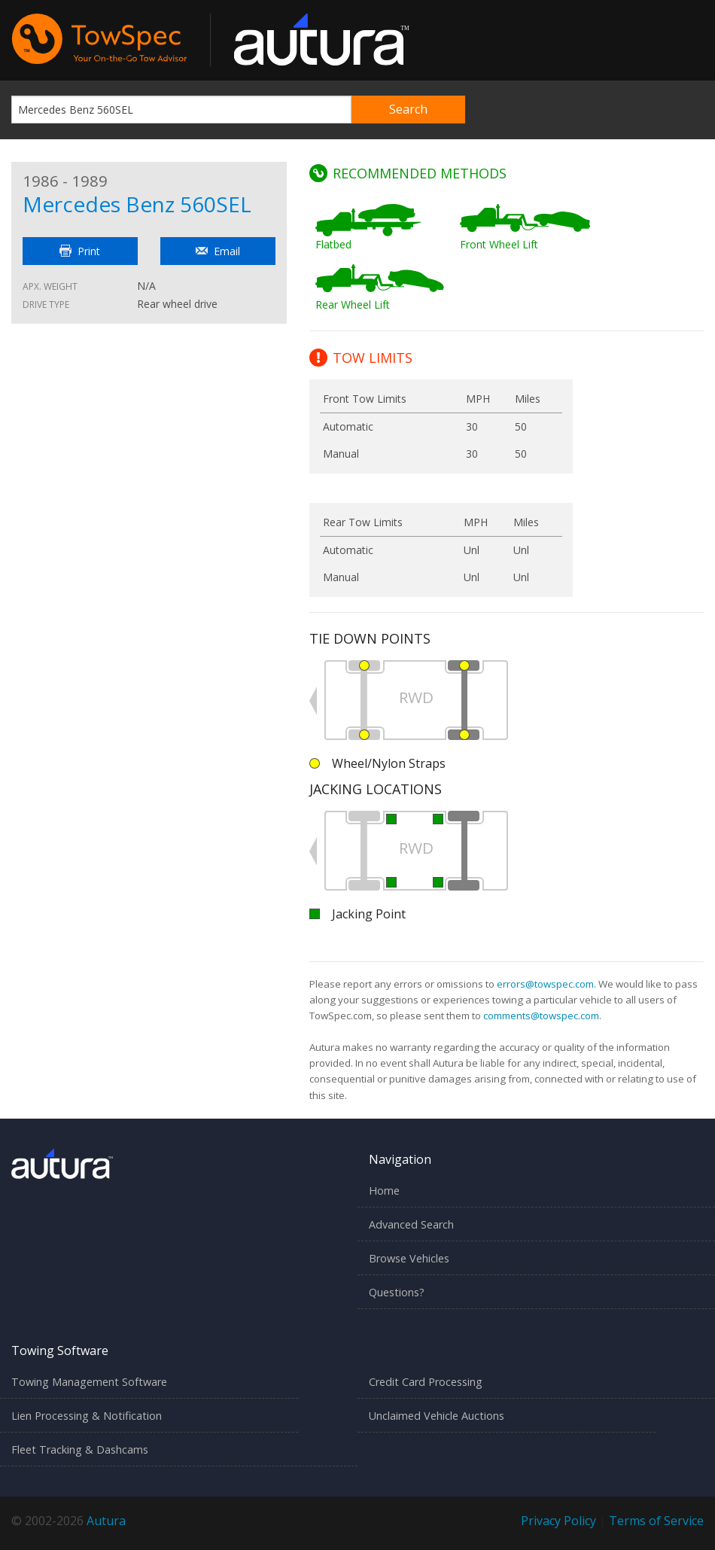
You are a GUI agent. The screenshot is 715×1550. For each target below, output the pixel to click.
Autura (106, 1520)
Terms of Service (656, 1520)
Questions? (396, 1292)
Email (218, 251)
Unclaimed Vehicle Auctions (436, 1415)
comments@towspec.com (541, 1015)
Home (384, 1190)
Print (79, 251)
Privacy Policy (558, 1520)
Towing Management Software (89, 1382)
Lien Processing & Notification (86, 1415)
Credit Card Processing (425, 1382)
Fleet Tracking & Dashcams (79, 1449)
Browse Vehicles (409, 1258)
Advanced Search (411, 1224)
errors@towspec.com (545, 984)
